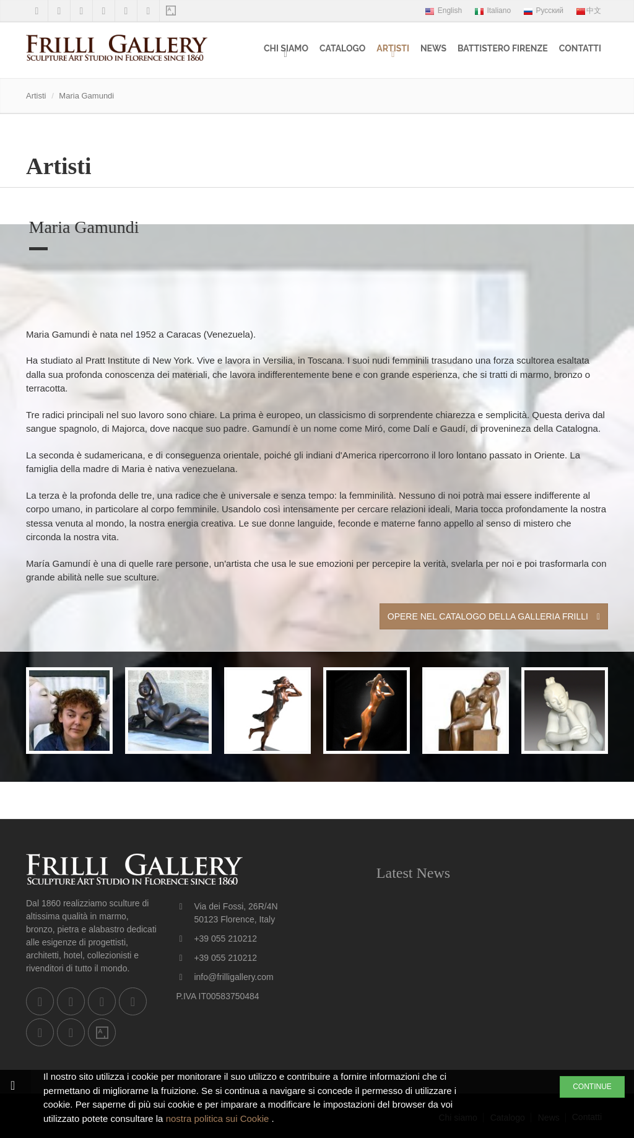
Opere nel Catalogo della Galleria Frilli (494, 616)
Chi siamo (286, 48)
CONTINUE (592, 1086)
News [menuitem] (433, 48)
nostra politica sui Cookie (219, 1118)
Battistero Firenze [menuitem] (503, 48)
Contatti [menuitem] (580, 48)
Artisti (392, 48)
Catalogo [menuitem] (342, 48)
